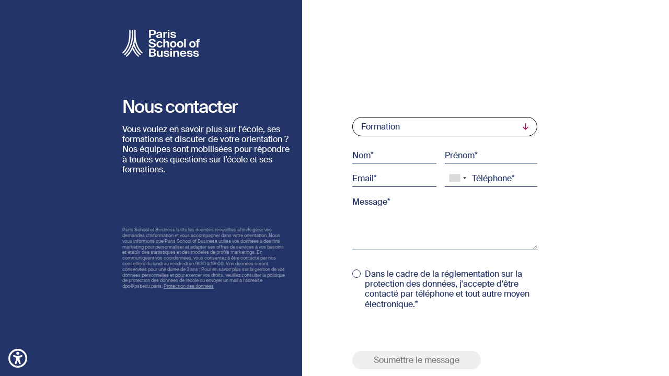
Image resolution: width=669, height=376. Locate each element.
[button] (18, 357)
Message (369, 201)
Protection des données (189, 286)
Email (363, 178)
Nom (361, 155)
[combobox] (457, 178)
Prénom (460, 155)
